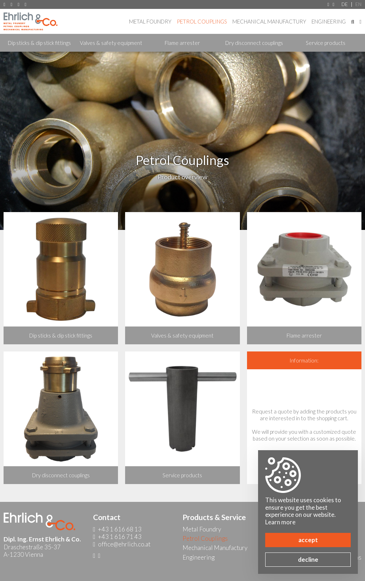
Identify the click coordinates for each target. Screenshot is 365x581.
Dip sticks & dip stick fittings (39, 43)
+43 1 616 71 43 (19, 4)
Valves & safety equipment (111, 43)
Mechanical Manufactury (269, 21)
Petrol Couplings (202, 21)
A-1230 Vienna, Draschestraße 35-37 (4, 4)
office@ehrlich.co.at (25, 4)
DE (344, 4)
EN (358, 4)
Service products (325, 43)
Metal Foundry (150, 21)
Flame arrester (182, 43)
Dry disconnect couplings (254, 43)
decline (308, 559)
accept (308, 540)
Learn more (280, 522)
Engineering (329, 21)
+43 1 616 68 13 (11, 4)
